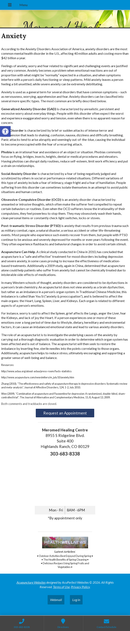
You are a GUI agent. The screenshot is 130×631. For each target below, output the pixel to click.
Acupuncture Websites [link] (31, 582)
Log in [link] (76, 600)
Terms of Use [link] (61, 587)
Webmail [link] (56, 600)
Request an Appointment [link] (65, 413)
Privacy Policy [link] (80, 587)
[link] (5, 131)
